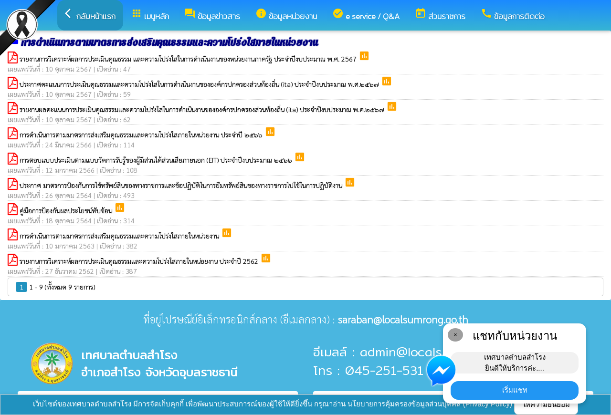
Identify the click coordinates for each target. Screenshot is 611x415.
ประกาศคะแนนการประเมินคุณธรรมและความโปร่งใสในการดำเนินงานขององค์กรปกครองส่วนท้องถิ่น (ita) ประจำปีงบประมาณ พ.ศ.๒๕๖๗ (200, 84)
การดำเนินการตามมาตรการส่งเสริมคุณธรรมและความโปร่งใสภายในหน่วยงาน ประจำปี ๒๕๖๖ (142, 134)
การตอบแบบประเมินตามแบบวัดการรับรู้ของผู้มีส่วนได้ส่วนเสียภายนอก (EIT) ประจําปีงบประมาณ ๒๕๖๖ (157, 160)
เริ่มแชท (514, 390)
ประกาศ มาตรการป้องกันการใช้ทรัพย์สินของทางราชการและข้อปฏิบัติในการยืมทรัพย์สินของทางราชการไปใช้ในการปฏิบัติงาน (182, 185)
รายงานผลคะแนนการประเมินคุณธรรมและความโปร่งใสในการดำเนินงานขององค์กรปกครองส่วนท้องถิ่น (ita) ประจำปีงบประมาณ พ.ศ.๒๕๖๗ (203, 109)
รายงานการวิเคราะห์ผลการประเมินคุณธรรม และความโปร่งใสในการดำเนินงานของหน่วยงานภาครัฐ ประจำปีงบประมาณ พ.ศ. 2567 (189, 58)
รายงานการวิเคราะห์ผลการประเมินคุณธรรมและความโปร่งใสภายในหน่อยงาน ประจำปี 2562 (140, 261)
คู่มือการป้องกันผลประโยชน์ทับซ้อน (67, 210)
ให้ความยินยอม (546, 404)
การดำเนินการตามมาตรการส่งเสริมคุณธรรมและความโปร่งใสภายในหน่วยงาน (120, 235)
